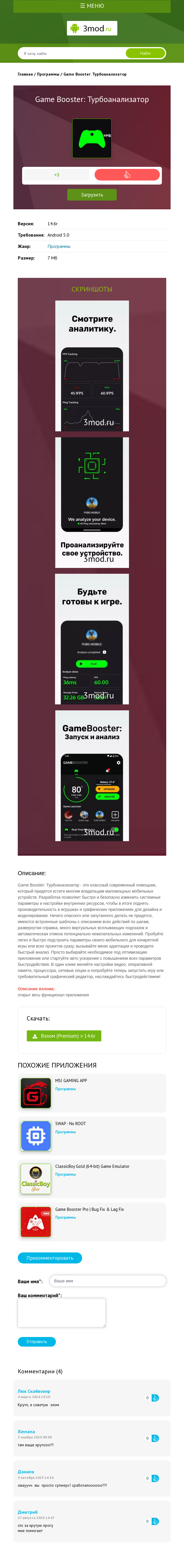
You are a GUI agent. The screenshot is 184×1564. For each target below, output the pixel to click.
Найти (145, 53)
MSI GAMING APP (71, 1080)
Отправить (36, 1341)
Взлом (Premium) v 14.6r (64, 1035)
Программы (58, 246)
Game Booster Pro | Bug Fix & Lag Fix (89, 1209)
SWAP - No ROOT (70, 1123)
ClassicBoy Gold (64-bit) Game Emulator (92, 1166)
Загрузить (92, 194)
